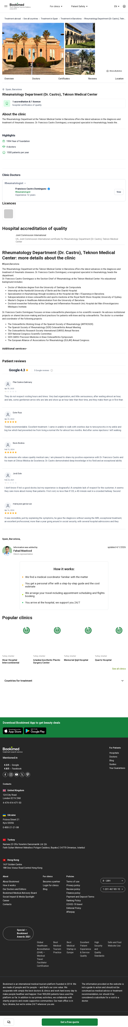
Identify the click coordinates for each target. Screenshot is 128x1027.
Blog (111, 761)
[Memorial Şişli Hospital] (78, 640)
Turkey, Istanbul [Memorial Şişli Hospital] (70, 657)
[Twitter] (22, 775)
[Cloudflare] (117, 934)
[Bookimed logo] (20, 4)
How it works (9, 886)
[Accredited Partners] (85, 934)
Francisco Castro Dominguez (32, 188)
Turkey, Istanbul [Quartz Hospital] (101, 657)
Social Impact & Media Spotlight (18, 897)
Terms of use (72, 882)
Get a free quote (70, 1022)
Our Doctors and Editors (14, 890)
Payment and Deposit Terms (80, 897)
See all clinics (119, 669)
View (119, 192)
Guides (112, 765)
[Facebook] (5, 775)
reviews (92, 78)
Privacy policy (73, 886)
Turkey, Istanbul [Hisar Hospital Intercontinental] (8, 657)
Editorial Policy (73, 908)
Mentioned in (11, 758)
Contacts (7, 905)
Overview (9, 78)
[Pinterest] (27, 775)
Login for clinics (51, 886)
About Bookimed (11, 882)
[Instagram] (10, 775)
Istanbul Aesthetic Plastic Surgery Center (46, 662)
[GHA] (42, 934)
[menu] (6, 6)
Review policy (73, 890)
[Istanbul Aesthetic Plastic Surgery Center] (47, 640)
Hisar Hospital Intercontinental (10, 662)
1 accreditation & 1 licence (26, 101)
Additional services (14, 348)
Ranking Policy (73, 901)
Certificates (64, 78)
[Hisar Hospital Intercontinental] (17, 640)
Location (119, 78)
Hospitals (114, 753)
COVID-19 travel (74, 905)
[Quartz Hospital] (109, 640)
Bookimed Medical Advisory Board (20, 893)
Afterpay (70, 912)
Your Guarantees (117, 768)
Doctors (36, 78)
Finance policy (73, 893)
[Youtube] (16, 775)
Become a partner (51, 882)
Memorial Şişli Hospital (76, 660)
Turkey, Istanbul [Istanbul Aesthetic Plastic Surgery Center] (39, 657)
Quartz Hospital (103, 660)
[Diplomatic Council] (99, 934)
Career (6, 901)
